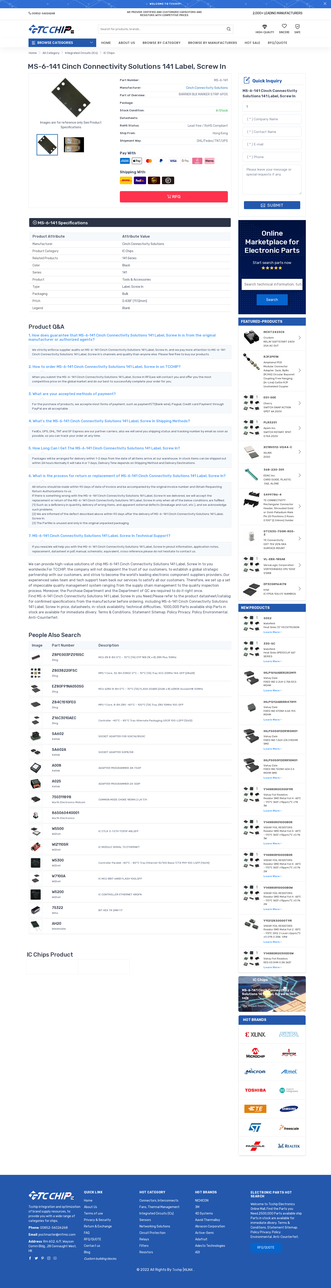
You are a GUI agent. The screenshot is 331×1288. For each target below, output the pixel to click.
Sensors (145, 1220)
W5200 (58, 892)
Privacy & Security (97, 1220)
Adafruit (201, 1239)
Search (272, 300)
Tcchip (177, 1270)
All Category (51, 53)
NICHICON (201, 1200)
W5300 (58, 860)
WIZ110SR (60, 844)
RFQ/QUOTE (277, 43)
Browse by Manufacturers (212, 43)
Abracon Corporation (210, 1226)
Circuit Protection (152, 1233)
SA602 (58, 734)
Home (106, 43)
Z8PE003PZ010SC (68, 655)
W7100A (58, 876)
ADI (197, 1252)
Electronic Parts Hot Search (271, 1194)
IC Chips (109, 53)
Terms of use (93, 1213)
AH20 (56, 923)
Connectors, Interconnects (158, 1200)
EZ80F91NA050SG (68, 686)
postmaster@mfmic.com (57, 1235)
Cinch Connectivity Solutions (207, 88)
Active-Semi (204, 1233)
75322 (57, 908)
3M (197, 1207)
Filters (144, 1246)
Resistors (146, 1252)
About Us (127, 43)
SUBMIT (272, 205)
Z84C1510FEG (64, 702)
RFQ (173, 196)
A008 (56, 765)
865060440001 (65, 813)
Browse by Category (162, 43)
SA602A (59, 749)
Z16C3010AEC (64, 718)
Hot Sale (252, 43)
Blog (87, 1252)
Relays (144, 1239)
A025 (56, 781)
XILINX (188, 1270)
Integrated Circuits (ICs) (81, 53)
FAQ (87, 1233)
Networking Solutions (154, 1226)
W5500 (58, 829)
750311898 (61, 797)
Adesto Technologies (210, 1246)
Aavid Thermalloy (207, 1220)
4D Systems (204, 1213)
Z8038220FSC (64, 670)
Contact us (92, 1246)
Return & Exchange (98, 1226)
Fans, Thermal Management (159, 1207)
